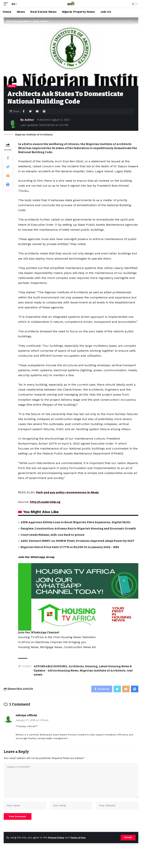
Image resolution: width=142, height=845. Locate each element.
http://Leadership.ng (45, 502)
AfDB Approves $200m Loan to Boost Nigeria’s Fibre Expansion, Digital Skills (76, 522)
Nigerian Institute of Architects (102, 670)
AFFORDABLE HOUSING (50, 666)
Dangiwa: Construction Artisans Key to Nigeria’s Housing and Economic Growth (78, 528)
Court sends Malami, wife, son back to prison (52, 534)
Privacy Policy (56, 837)
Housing (91, 666)
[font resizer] (14, 3)
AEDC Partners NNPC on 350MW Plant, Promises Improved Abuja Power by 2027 (77, 541)
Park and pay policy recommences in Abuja (68, 492)
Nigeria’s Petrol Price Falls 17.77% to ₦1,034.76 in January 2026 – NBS (70, 547)
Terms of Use (79, 837)
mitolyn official (26, 716)
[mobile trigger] (7, 3)
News (12, 86)
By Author (27, 119)
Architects (76, 666)
